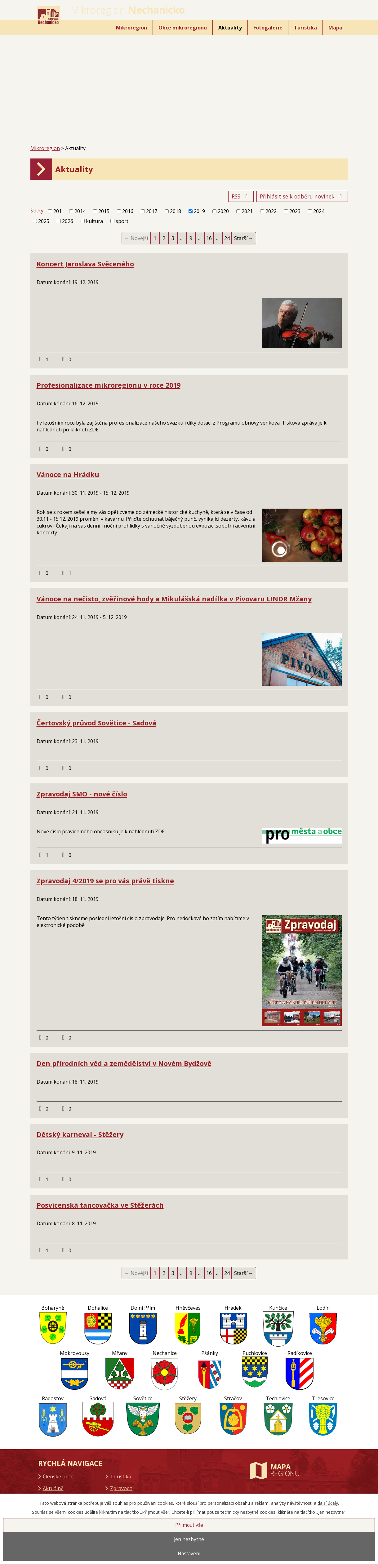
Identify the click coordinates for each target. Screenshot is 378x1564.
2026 (67, 221)
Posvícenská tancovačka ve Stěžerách (100, 1205)
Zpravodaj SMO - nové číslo (82, 793)
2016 (127, 211)
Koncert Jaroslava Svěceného (85, 263)
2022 (271, 211)
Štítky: (37, 210)
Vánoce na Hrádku (68, 474)
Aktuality (230, 27)
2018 (175, 211)
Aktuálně (53, 1488)
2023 (294, 211)
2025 (43, 221)
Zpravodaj (122, 1488)
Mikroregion (131, 27)
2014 (80, 211)
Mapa (335, 27)
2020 (223, 211)
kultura (94, 221)
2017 (151, 211)
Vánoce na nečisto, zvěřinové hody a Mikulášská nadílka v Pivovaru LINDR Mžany (174, 598)
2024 (318, 211)
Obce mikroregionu (182, 27)
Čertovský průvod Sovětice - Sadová (96, 722)
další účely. (328, 1503)
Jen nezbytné (189, 1539)
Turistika (305, 27)
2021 (247, 211)
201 (57, 211)
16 (209, 238)
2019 (199, 211)
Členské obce (58, 1476)
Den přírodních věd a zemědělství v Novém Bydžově (124, 1063)
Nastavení (189, 1553)
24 (227, 238)
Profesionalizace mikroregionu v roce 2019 (108, 385)
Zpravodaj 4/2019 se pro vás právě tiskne (105, 880)
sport (122, 221)
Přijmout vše (189, 1525)
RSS (241, 196)
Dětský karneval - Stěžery (80, 1134)
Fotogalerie (267, 27)
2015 (103, 211)
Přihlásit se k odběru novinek (302, 196)
